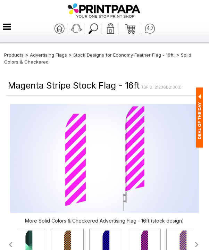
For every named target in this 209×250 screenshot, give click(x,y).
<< (10, 244)
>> (197, 244)
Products (14, 55)
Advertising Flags (48, 55)
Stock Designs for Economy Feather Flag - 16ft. (124, 55)
